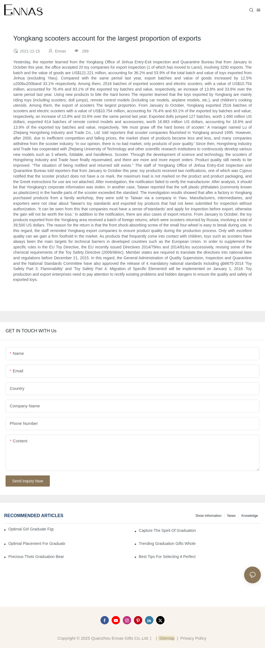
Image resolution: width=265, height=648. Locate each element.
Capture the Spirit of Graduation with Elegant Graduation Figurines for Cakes (167, 530)
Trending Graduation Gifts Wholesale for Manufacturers (167, 543)
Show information (208, 516)
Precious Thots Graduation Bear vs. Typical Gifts (36, 556)
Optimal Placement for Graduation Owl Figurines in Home (36, 543)
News (231, 516)
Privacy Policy (193, 638)
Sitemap (166, 638)
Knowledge (250, 516)
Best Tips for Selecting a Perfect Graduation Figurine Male (167, 556)
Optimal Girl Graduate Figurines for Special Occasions (31, 529)
